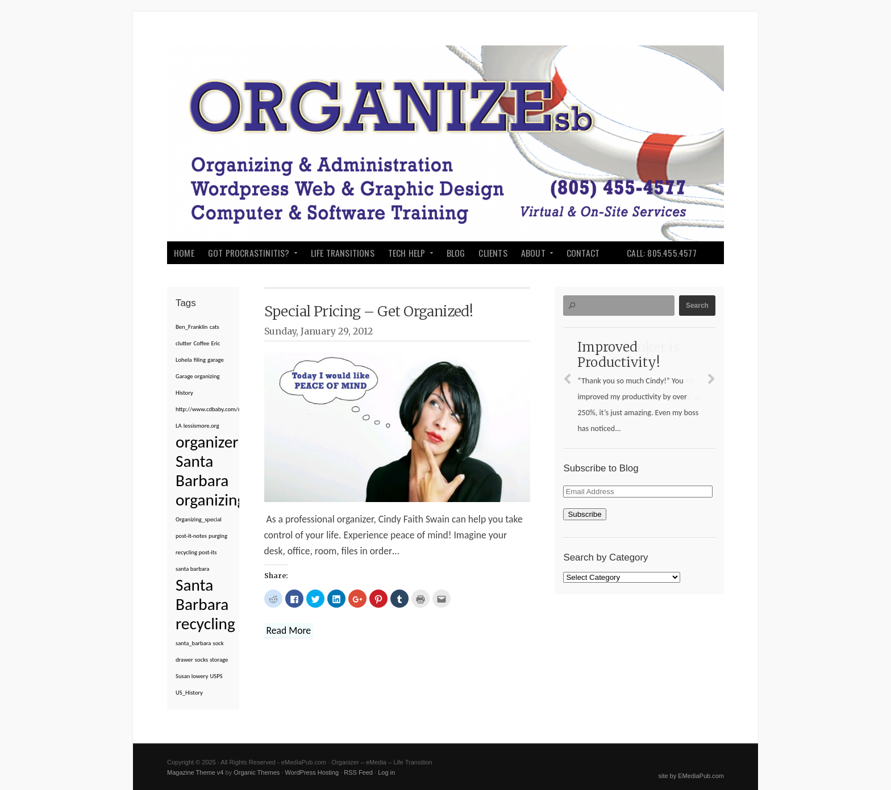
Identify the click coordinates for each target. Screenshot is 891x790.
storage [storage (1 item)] (219, 659)
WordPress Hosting (312, 772)
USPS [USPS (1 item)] (216, 676)
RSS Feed (358, 772)
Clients (492, 253)
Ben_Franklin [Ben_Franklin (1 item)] (191, 327)
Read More (289, 630)
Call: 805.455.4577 (662, 253)
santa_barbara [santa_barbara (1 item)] (193, 643)
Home (184, 253)
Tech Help (407, 255)
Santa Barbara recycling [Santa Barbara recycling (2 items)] (205, 604)
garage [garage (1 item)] (215, 359)
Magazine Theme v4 (195, 772)
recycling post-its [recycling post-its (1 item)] (196, 552)
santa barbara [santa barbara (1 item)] (192, 568)
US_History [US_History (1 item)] (189, 692)
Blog (456, 253)
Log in (386, 772)
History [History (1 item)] (184, 392)
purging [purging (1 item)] (218, 536)
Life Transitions (342, 253)
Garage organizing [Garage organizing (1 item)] (198, 376)
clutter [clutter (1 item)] (183, 343)
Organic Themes (257, 772)
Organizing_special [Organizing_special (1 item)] (199, 519)
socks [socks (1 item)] (201, 659)
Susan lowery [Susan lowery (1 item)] (192, 676)
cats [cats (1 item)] (214, 327)
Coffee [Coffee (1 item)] (201, 343)
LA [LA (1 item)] (179, 425)
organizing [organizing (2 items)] (210, 500)
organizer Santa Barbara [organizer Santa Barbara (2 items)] (207, 461)
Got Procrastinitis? (249, 255)
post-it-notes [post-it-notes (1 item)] (191, 536)
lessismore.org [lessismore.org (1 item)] (201, 425)
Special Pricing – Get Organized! (368, 311)
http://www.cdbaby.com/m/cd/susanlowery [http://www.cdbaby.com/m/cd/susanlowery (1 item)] (230, 409)
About (534, 255)
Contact (583, 253)
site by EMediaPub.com (691, 775)
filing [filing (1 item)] (200, 359)
